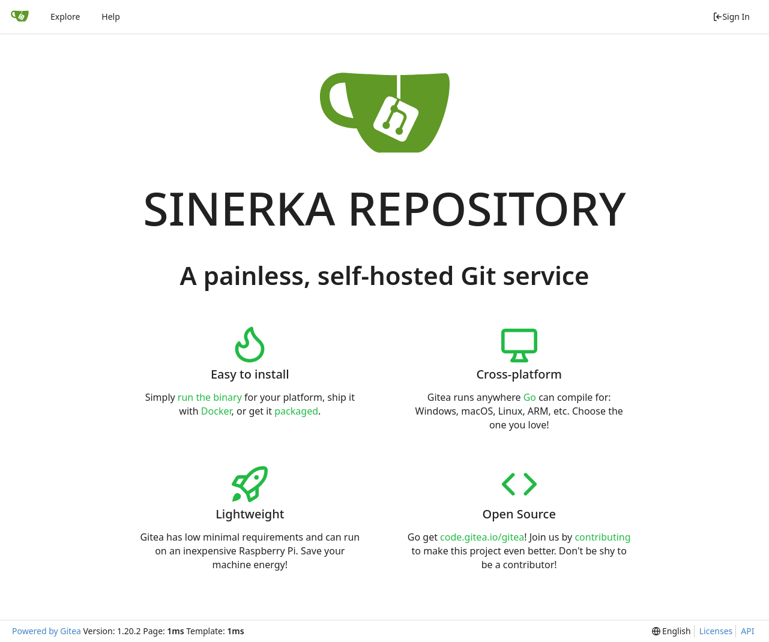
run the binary (210, 397)
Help (110, 16)
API (747, 631)
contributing (602, 537)
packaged (296, 411)
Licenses (716, 631)
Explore (65, 16)
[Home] (20, 17)
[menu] (671, 631)
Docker (216, 411)
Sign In (731, 16)
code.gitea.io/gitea (482, 537)
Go (529, 397)
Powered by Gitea (46, 631)
